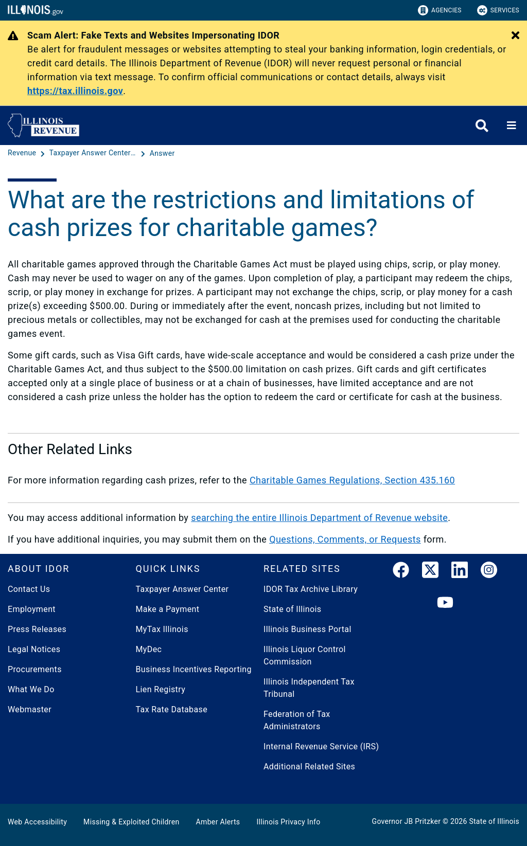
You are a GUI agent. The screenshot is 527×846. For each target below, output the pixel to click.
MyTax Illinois (162, 629)
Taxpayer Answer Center (182, 589)
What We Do (31, 689)
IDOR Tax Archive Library (311, 589)
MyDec (149, 649)
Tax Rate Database (172, 709)
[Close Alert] (515, 36)
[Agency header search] (482, 125)
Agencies (440, 10)
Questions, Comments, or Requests (345, 539)
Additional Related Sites (309, 766)
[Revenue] (23, 153)
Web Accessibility (37, 822)
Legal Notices (34, 649)
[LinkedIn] (459, 572)
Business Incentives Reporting (194, 669)
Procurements (35, 669)
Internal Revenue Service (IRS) (321, 746)
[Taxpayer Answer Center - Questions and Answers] (94, 153)
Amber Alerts (218, 822)
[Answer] (162, 153)
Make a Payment (168, 609)
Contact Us (29, 589)
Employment (32, 609)
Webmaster (29, 709)
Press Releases (37, 629)
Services (498, 10)
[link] (401, 572)
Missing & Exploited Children (131, 822)
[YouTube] (445, 603)
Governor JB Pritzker (406, 821)
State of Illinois (292, 609)
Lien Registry (161, 689)
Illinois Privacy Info (288, 822)
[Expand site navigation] (511, 125)
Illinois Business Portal (308, 629)
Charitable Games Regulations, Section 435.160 (352, 480)
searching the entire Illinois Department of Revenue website (319, 517)
